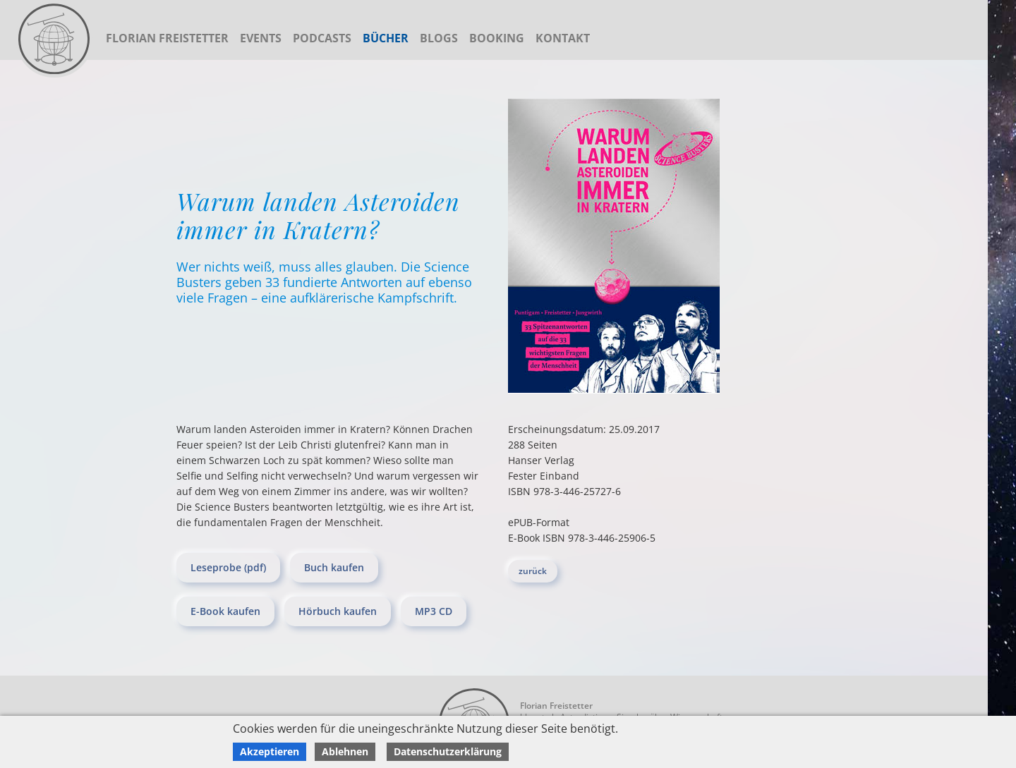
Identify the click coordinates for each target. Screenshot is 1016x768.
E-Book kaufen (225, 611)
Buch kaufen (334, 567)
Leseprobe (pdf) (228, 567)
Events (261, 38)
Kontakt (563, 38)
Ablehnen (345, 751)
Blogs (439, 38)
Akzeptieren (269, 751)
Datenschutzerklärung (448, 751)
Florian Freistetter (167, 38)
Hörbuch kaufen (337, 611)
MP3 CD (433, 611)
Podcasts (322, 38)
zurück (533, 571)
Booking (496, 38)
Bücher (386, 38)
